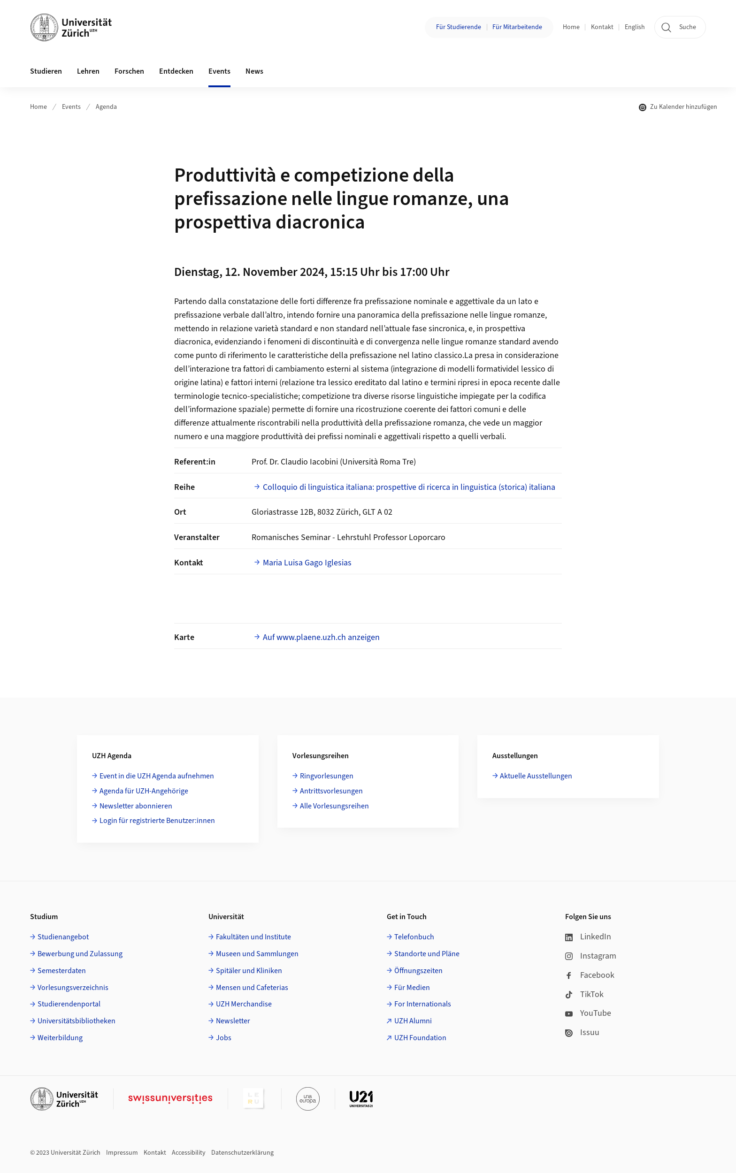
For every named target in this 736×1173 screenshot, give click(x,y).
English (635, 27)
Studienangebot (63, 937)
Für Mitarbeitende (517, 27)
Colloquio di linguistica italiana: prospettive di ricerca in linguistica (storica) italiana (409, 487)
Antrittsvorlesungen (331, 791)
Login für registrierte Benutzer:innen (157, 820)
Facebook (589, 975)
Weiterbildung (60, 1038)
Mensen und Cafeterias (252, 988)
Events (71, 107)
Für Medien (412, 988)
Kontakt (602, 27)
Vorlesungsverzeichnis (73, 988)
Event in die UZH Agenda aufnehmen (157, 776)
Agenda (106, 107)
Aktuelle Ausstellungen (536, 776)
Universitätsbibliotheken (76, 1021)
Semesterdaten (62, 971)
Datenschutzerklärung (242, 1153)
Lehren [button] (88, 71)
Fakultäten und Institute (253, 937)
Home (571, 27)
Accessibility (189, 1153)
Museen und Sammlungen (257, 954)
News (254, 71)
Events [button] (219, 71)
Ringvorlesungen (326, 776)
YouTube (588, 1013)
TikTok (584, 994)
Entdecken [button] (176, 71)
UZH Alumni (413, 1021)
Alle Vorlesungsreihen (334, 806)
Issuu (582, 1032)
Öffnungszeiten (418, 971)
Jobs (223, 1038)
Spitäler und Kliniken (249, 971)
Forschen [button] (129, 71)
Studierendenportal (69, 1004)
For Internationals (422, 1004)
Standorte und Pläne (427, 954)
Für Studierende (458, 27)
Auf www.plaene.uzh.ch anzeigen (321, 637)
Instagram (590, 956)
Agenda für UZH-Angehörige (144, 791)
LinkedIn (588, 937)
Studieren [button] (46, 71)
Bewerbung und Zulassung (80, 954)
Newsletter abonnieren (136, 806)
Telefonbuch (414, 937)
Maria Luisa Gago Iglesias (307, 563)
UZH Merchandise (244, 1004)
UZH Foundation (420, 1038)
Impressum (122, 1153)
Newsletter (233, 1021)
